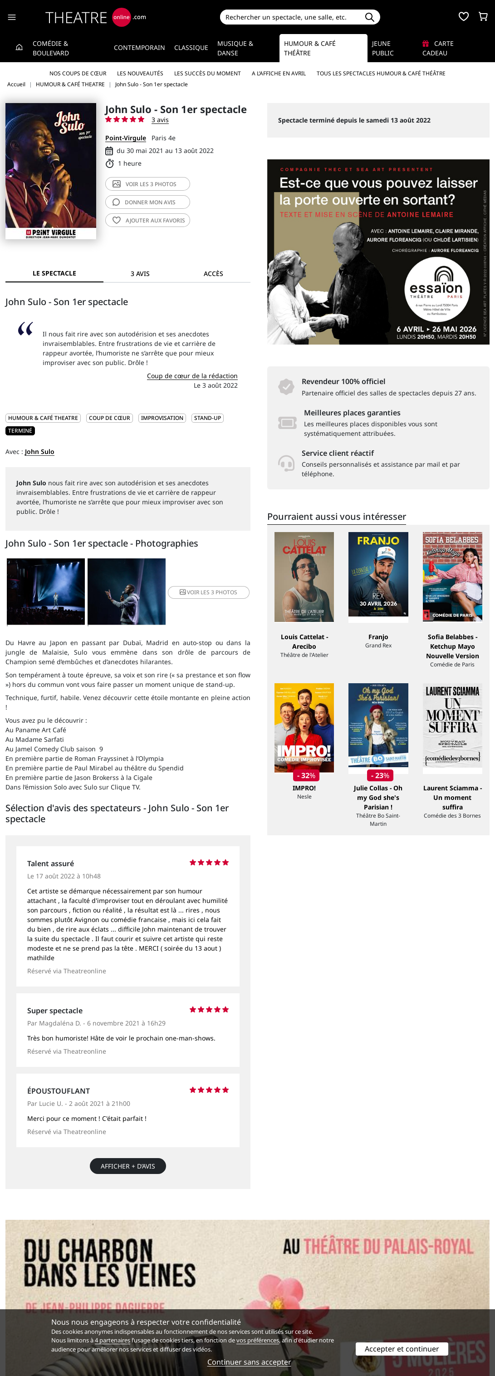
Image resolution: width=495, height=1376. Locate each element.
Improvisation (162, 418)
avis (144, 202)
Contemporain (139, 47)
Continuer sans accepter (249, 1362)
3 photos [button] (208, 592)
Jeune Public (383, 48)
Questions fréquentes (162, 1300)
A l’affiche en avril (279, 73)
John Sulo (39, 451)
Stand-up (207, 418)
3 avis (160, 119)
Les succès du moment (207, 73)
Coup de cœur (109, 418)
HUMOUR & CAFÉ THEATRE (43, 418)
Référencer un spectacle (290, 1291)
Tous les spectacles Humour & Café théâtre (381, 73)
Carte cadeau (438, 48)
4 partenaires (112, 1340)
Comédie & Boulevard (51, 48)
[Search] (289, 17)
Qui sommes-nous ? (35, 1291)
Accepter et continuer (402, 1349)
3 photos (144, 184)
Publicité (266, 1300)
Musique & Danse (235, 48)
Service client (149, 1291)
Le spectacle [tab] (54, 273)
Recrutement (25, 1300)
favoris (149, 220)
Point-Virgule (125, 137)
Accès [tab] (213, 273)
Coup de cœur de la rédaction (192, 375)
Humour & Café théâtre (310, 48)
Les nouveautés (140, 73)
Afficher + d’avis (128, 1166)
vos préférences (257, 1340)
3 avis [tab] (140, 273)
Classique (191, 47)
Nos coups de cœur (77, 73)
